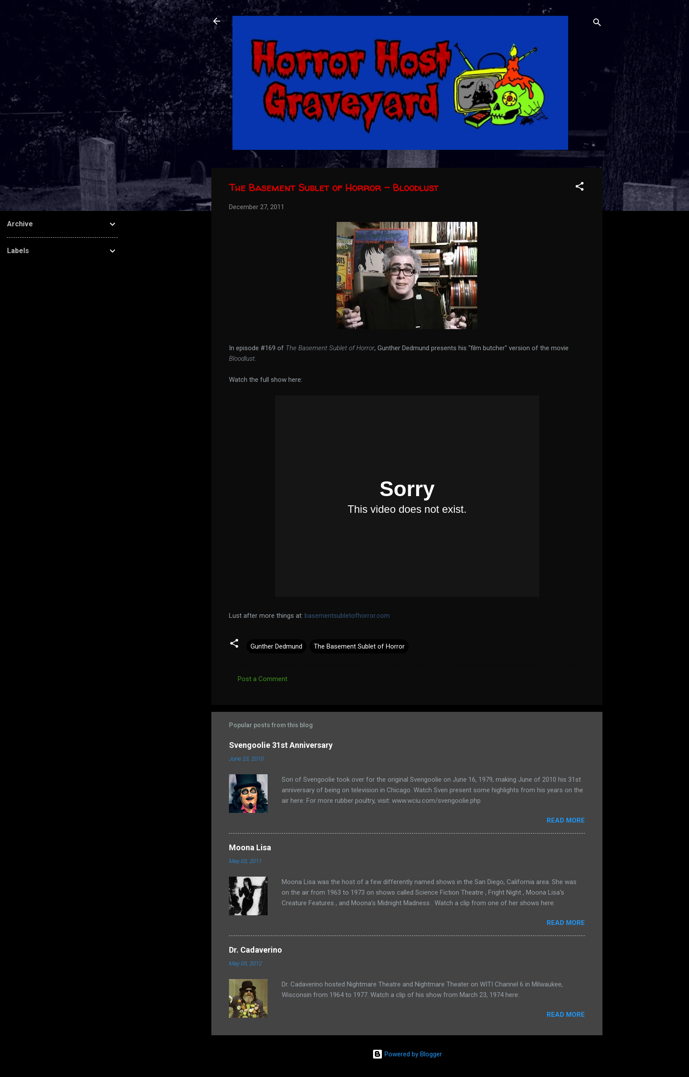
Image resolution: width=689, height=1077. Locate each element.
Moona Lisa (250, 847)
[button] (579, 188)
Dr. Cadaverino (255, 949)
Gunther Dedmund (276, 646)
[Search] (597, 24)
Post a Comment (262, 679)
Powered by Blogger (407, 1054)
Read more (566, 820)
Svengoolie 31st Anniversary (281, 745)
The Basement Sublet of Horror (359, 646)
